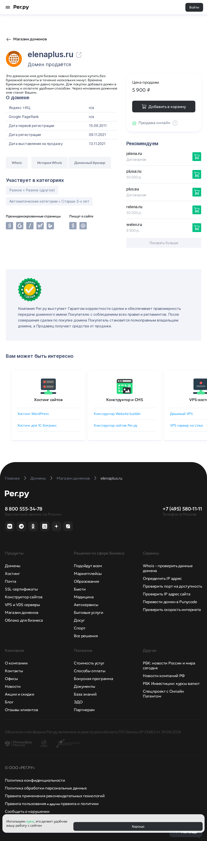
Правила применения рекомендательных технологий (54, 795)
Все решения (86, 635)
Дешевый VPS (181, 414)
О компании (16, 663)
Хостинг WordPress (33, 414)
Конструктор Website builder (117, 414)
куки (30, 821)
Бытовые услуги (88, 612)
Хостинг (12, 573)
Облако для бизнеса (24, 620)
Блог (9, 701)
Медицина (84, 596)
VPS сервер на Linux (186, 425)
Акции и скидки (19, 694)
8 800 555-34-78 (23, 509)
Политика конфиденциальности (35, 780)
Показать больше (163, 243)
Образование (86, 581)
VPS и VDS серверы (22, 604)
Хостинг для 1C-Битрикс (37, 425)
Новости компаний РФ (164, 675)
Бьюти (80, 589)
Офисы (11, 678)
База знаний (85, 694)
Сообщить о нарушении (27, 811)
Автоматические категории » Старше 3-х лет (49, 201)
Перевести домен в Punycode (170, 601)
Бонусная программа (93, 678)
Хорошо (138, 826)
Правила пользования (25, 803)
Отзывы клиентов (21, 709)
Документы (84, 686)
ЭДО (78, 701)
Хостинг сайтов (48, 399)
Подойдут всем (88, 565)
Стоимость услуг (89, 663)
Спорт (79, 628)
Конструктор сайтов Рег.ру (115, 425)
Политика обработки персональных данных (46, 788)
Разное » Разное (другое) (32, 190)
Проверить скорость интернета (172, 609)
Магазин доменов (30, 38)
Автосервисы (86, 604)
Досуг (79, 620)
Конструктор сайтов (23, 596)
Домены (12, 565)
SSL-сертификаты (21, 589)
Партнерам (84, 709)
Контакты (14, 670)
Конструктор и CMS (124, 399)
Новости (13, 686)
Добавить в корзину (167, 106)
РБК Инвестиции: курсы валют (171, 683)
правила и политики (80, 803)
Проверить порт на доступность (172, 586)
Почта (10, 581)
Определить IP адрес (162, 578)
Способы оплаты (89, 670)
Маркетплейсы (88, 573)
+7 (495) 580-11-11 (182, 509)
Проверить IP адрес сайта (166, 593)
